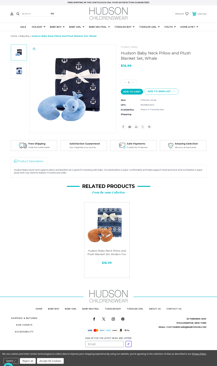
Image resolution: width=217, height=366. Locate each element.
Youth (170, 27)
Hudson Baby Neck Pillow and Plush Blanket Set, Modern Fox (106, 252)
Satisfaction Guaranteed (84, 143)
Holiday (38, 27)
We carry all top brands (185, 147)
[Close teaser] (14, 361)
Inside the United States (39, 147)
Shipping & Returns (24, 318)
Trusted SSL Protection (137, 147)
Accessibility (24, 331)
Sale (23, 26)
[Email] (104, 344)
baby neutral (90, 308)
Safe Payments (136, 143)
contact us (173, 308)
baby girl (70, 308)
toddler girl (135, 308)
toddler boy (113, 308)
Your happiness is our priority (82, 147)
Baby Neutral (99, 27)
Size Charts (24, 325)
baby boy (53, 308)
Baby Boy (57, 27)
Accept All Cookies (50, 361)
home (39, 308)
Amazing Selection (186, 143)
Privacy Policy (199, 353)
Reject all (27, 361)
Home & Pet (189, 27)
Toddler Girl (149, 27)
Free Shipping (36, 143)
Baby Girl (76, 27)
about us (155, 308)
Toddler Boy (124, 27)
